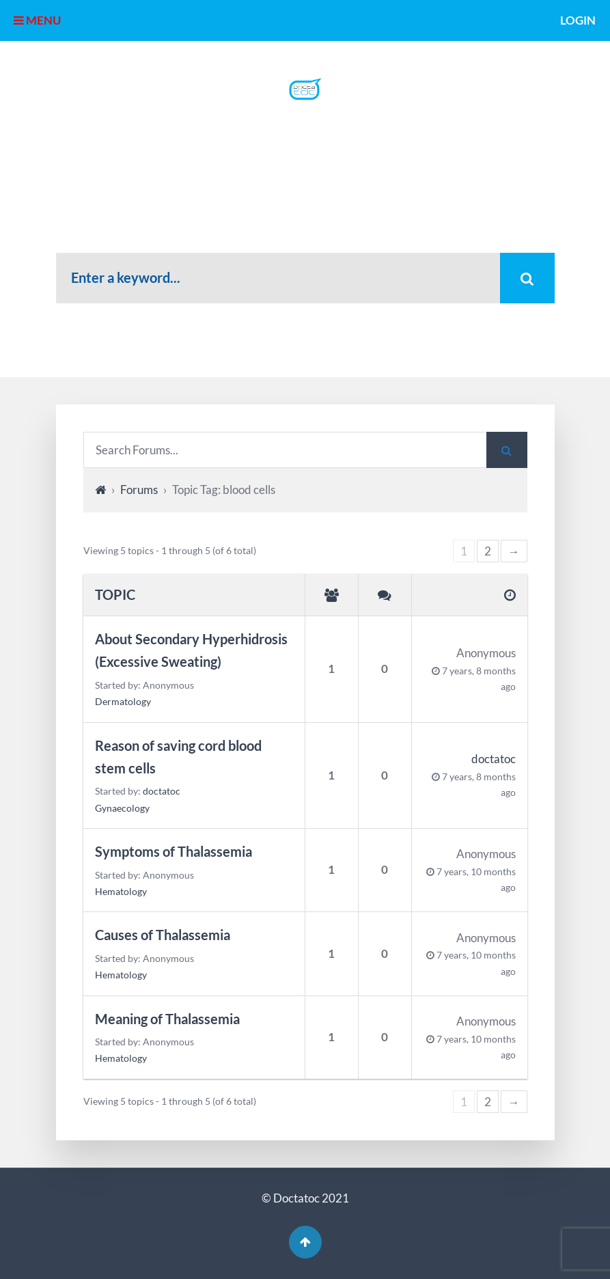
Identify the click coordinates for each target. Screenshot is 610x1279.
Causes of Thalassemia (162, 935)
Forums (139, 489)
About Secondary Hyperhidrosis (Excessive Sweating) (191, 650)
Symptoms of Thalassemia (173, 851)
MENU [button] (37, 20)
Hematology (121, 891)
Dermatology (123, 701)
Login (578, 20)
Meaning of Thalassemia (167, 1019)
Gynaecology (122, 808)
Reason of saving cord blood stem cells (178, 757)
